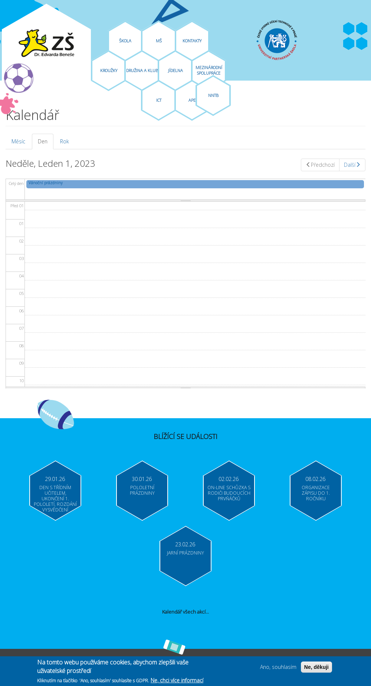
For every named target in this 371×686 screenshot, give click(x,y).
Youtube (362, 29)
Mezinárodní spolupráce (209, 70)
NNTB (213, 95)
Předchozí (320, 164)
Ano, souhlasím (278, 668)
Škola (125, 40)
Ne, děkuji (316, 669)
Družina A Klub (142, 70)
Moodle (362, 44)
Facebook (349, 29)
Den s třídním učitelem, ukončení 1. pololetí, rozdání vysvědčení (55, 498)
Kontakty (192, 40)
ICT (158, 100)
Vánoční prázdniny (46, 182)
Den (45, 143)
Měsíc (18, 141)
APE (192, 100)
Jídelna (175, 70)
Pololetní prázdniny (142, 490)
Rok (64, 141)
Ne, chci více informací (177, 682)
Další (352, 164)
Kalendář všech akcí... (185, 611)
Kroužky (108, 70)
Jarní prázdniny (185, 553)
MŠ (159, 40)
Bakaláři (349, 44)
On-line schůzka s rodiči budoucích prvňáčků (228, 493)
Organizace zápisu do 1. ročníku (316, 493)
